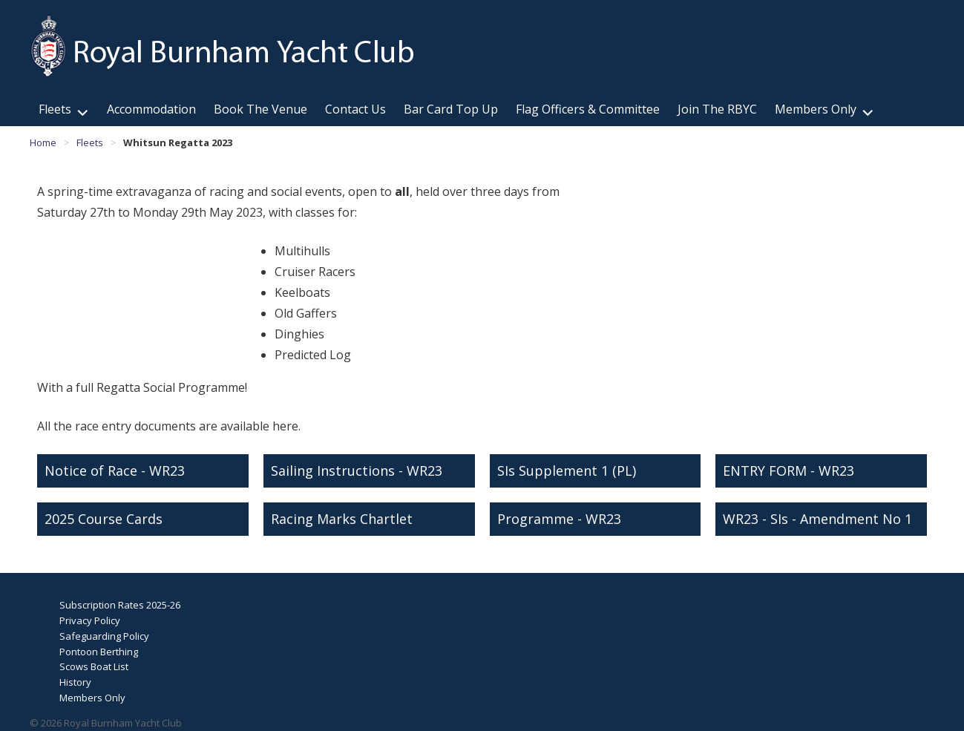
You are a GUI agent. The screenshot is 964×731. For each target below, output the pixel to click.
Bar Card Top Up (451, 109)
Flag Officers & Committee (588, 109)
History (75, 682)
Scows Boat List (93, 666)
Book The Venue (260, 109)
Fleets (55, 109)
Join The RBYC (717, 109)
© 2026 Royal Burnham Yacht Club (106, 723)
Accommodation (151, 109)
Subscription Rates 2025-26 (119, 605)
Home (43, 142)
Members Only (815, 109)
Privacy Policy (89, 620)
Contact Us (355, 109)
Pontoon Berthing (98, 651)
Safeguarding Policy (104, 636)
